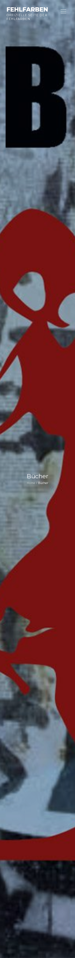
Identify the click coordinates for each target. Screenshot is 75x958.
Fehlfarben (27, 9)
